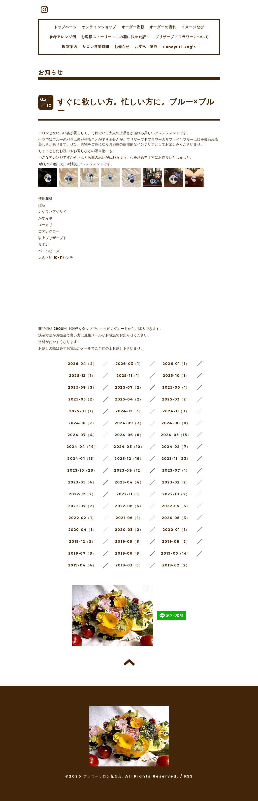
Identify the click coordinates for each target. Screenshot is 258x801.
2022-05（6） (176, 506)
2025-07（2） (129, 387)
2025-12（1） (82, 375)
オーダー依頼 (132, 27)
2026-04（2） (82, 363)
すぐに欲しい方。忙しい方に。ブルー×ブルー (135, 106)
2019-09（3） (129, 541)
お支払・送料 (146, 46)
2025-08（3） (82, 387)
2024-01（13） (82, 458)
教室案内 (69, 46)
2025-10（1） (176, 375)
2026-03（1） (129, 363)
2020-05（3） (176, 518)
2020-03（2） (129, 529)
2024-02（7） (176, 446)
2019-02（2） (176, 565)
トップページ (65, 27)
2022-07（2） (82, 506)
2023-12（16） (128, 458)
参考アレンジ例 (62, 37)
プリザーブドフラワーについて (182, 37)
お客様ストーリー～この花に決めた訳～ (115, 37)
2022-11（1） (129, 494)
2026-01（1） (176, 363)
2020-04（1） (82, 529)
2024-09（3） (129, 423)
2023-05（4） (82, 482)
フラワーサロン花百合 (102, 776)
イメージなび (192, 27)
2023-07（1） (176, 470)
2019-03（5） (129, 565)
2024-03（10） (129, 446)
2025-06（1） (176, 387)
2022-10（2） (175, 494)
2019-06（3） (129, 553)
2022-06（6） (129, 506)
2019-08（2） (176, 541)
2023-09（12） (129, 470)
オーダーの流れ (162, 27)
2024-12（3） (129, 411)
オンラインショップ (99, 27)
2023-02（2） (176, 482)
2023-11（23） (176, 458)
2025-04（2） (129, 399)
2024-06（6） (129, 435)
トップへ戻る (129, 662)
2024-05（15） (176, 435)
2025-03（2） (176, 399)
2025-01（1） (82, 411)
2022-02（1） (82, 518)
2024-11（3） (176, 411)
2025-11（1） (129, 375)
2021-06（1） (129, 518)
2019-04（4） (82, 565)
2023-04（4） (129, 482)
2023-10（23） (82, 470)
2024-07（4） (82, 435)
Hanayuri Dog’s (179, 47)
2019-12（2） (82, 541)
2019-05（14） (176, 553)
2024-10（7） (82, 423)
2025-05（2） (82, 399)
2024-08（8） (176, 423)
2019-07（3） (82, 553)
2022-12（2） (82, 494)
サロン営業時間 (95, 46)
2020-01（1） (176, 529)
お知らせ (122, 46)
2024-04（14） (82, 446)
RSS (188, 776)
